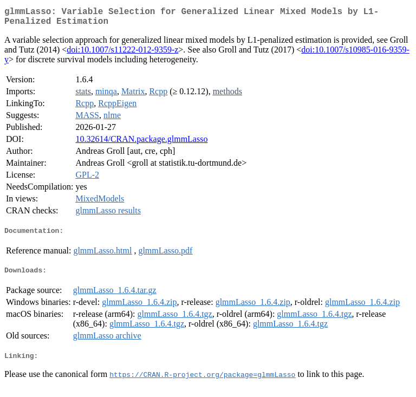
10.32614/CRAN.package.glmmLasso (141, 143)
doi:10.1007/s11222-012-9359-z (122, 53)
